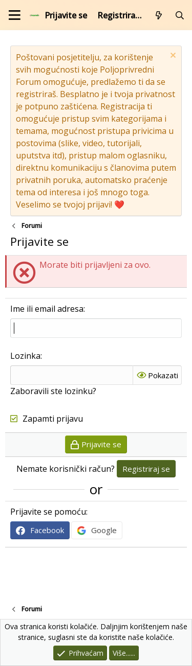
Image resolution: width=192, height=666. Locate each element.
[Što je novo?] (158, 15)
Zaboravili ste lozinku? (53, 391)
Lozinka (25, 355)
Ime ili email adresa (46, 308)
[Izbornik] (14, 15)
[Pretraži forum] (179, 15)
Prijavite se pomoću (48, 511)
